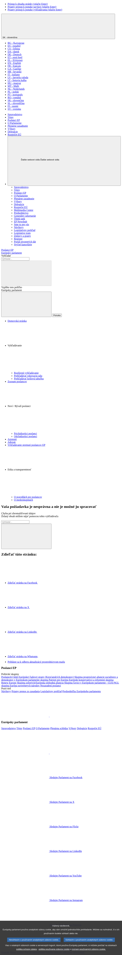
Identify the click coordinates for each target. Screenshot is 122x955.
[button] (64, 347)
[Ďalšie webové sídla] (64, 161)
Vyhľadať (6, 255)
